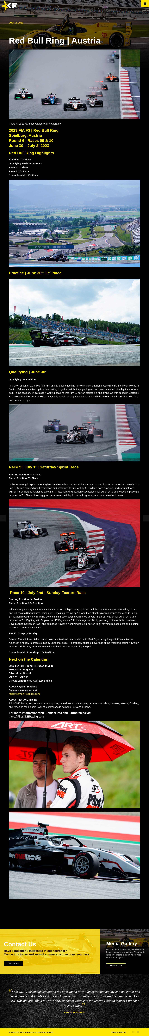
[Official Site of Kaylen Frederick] (8, 10)
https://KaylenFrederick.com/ (25, 693)
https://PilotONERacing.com (26, 716)
